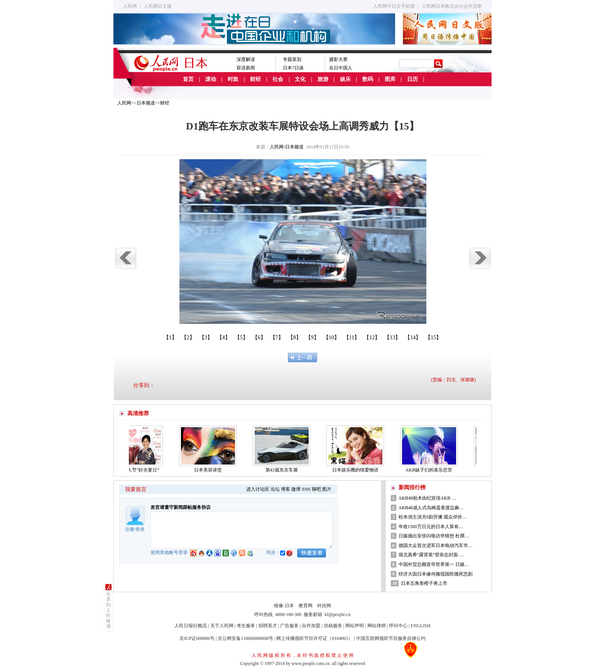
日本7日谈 (293, 68)
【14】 (413, 337)
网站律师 (376, 625)
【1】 (170, 337)
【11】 (352, 337)
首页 (188, 79)
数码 (367, 79)
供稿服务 (333, 625)
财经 (255, 79)
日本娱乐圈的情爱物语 (358, 470)
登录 (140, 529)
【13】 (392, 337)
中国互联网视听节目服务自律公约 (391, 638)
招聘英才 (268, 625)
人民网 (130, 6)
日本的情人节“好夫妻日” (136, 470)
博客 (285, 489)
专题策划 (292, 59)
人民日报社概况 (190, 625)
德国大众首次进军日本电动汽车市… (436, 545)
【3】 (206, 337)
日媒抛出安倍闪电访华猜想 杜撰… (434, 536)
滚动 (210, 79)
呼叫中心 (398, 625)
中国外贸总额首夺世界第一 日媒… (434, 564)
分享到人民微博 (108, 610)
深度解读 (246, 59)
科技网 (324, 605)
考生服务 (246, 625)
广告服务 (289, 625)
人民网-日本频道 (287, 147)
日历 (412, 79)
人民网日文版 (158, 6)
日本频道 (146, 103)
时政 (233, 79)
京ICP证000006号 (197, 638)
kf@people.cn (337, 614)
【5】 (241, 337)
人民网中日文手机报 (394, 6)
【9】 (312, 337)
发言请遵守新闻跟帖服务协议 (180, 507)
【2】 (188, 337)
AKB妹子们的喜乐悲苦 (431, 470)
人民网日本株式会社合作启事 (452, 6)
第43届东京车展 (284, 470)
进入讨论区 (257, 489)
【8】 (294, 337)
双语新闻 (246, 68)
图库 (390, 79)
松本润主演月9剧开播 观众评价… (433, 517)
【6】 (259, 337)
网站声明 (354, 625)
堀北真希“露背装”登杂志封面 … (431, 554)
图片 (326, 489)
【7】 (277, 337)
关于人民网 (221, 625)
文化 (300, 79)
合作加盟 (311, 625)
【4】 (223, 337)
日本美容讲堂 (210, 470)
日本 (289, 605)
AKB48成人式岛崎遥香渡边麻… (431, 507)
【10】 (331, 337)
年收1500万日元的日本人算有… (431, 526)
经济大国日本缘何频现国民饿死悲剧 (436, 574)
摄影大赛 (338, 59)
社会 (277, 79)
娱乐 (345, 79)
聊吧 (316, 489)
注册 (129, 529)
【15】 (433, 337)
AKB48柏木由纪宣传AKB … (427, 498)
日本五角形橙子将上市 (424, 583)
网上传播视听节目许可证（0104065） (314, 638)
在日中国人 (340, 68)
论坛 (275, 489)
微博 (296, 489)
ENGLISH (420, 625)
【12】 (372, 337)
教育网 (306, 605)
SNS (306, 489)
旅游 (323, 79)
